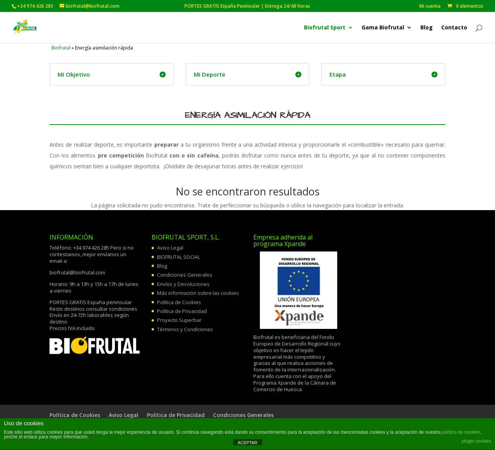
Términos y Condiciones (185, 329)
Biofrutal (60, 47)
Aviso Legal (170, 247)
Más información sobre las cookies (198, 292)
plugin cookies (476, 441)
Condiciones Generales (184, 274)
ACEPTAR (247, 442)
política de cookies (461, 432)
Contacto (454, 28)
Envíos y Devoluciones (183, 284)
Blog (426, 28)
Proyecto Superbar (179, 320)
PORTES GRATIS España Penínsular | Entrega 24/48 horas (298, 6)
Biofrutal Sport (324, 28)
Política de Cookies (179, 302)
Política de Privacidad (182, 311)
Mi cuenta (429, 6)
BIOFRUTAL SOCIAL (178, 256)
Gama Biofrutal (383, 28)
